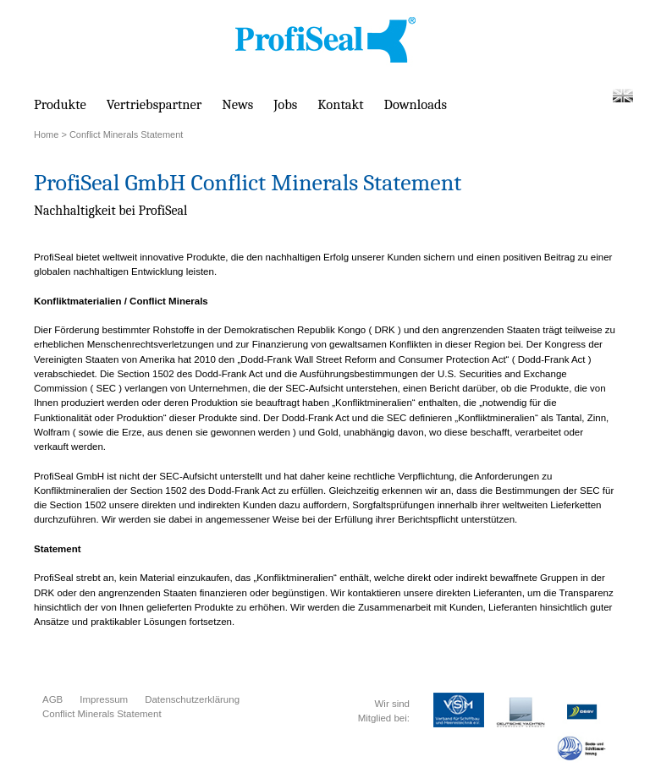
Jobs (285, 104)
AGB (52, 699)
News (237, 104)
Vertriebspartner (154, 104)
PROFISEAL (325, 41)
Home (46, 134)
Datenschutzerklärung (192, 699)
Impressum (104, 699)
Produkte (60, 104)
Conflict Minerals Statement (102, 714)
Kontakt (340, 104)
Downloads (415, 104)
